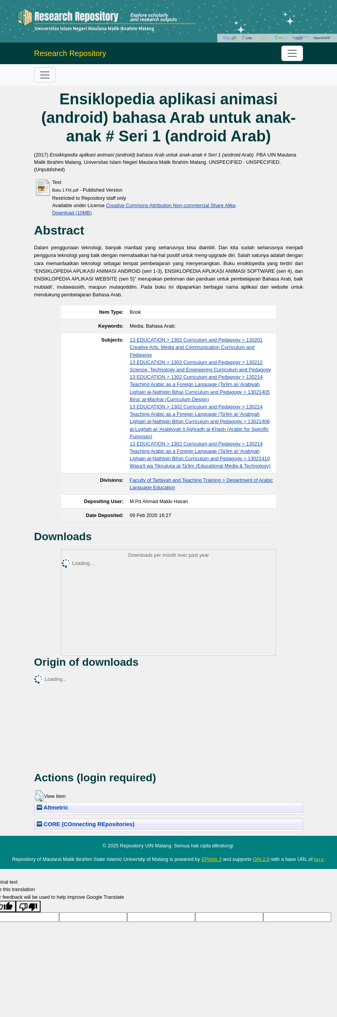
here (318, 859)
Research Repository (70, 53)
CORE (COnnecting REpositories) (85, 824)
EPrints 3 (211, 859)
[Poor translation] (28, 906)
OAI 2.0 (261, 859)
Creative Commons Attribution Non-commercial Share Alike (170, 205)
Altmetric (52, 807)
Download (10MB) (72, 213)
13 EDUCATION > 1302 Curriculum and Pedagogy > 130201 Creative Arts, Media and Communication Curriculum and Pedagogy (196, 347)
